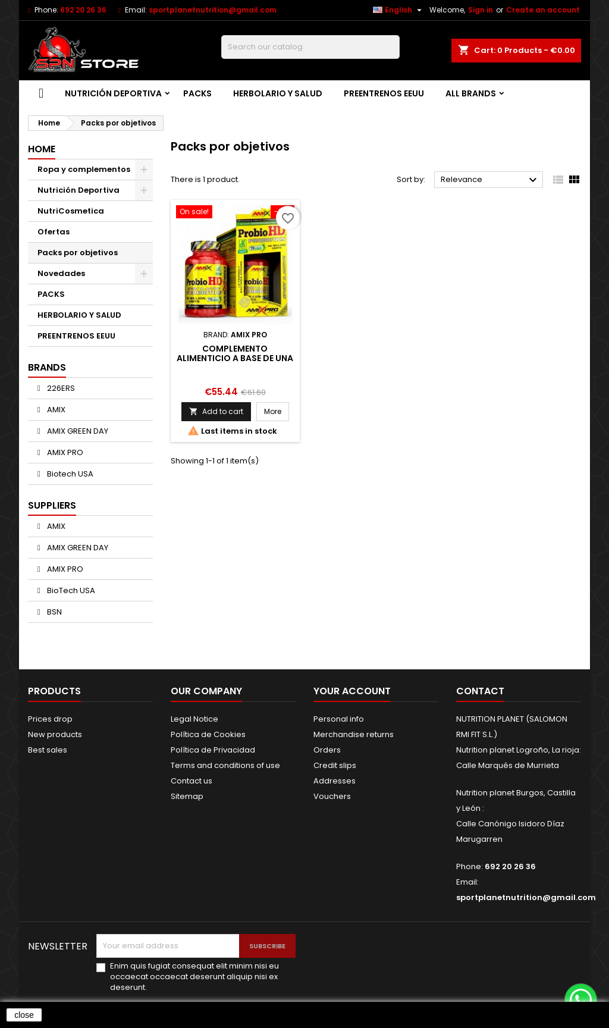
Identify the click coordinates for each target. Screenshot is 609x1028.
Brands (47, 367)
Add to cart (216, 411)
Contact (480, 691)
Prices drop (50, 719)
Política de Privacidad (213, 750)
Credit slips (334, 765)
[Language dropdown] (399, 10)
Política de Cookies (208, 734)
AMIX (55, 409)
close (24, 1015)
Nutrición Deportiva (113, 93)
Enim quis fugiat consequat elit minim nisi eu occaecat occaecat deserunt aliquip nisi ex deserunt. (194, 977)
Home (41, 149)
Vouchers (332, 796)
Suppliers (52, 505)
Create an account (543, 10)
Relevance (490, 180)
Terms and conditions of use (225, 765)
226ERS (60, 388)
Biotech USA (69, 473)
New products (55, 734)
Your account (352, 691)
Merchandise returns (353, 734)
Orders (327, 750)
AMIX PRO (64, 452)
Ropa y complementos (83, 169)
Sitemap (187, 796)
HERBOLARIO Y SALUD (277, 93)
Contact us (191, 780)
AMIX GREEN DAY (76, 431)
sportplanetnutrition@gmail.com (213, 10)
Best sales (47, 750)
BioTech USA (70, 590)
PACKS (197, 93)
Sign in (480, 10)
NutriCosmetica (70, 211)
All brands (470, 93)
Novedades (61, 273)
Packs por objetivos (77, 252)
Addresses (334, 780)
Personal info (338, 719)
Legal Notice (194, 719)
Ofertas (53, 231)
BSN (53, 612)
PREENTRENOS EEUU (384, 93)
